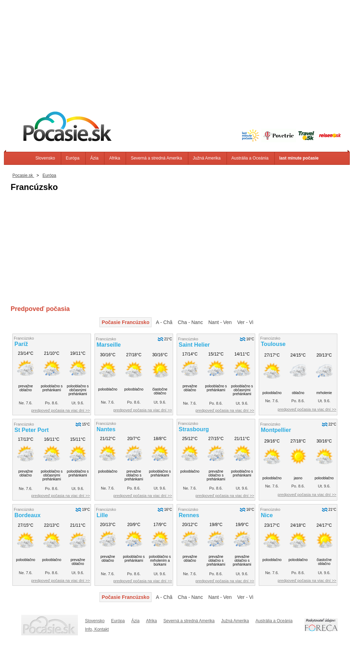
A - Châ (164, 322)
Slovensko (45, 158)
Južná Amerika (207, 158)
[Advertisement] (177, 49)
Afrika (114, 158)
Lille (102, 515)
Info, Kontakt (97, 629)
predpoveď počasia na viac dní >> (60, 410)
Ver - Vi (245, 322)
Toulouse (273, 344)
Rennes (189, 515)
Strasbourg (194, 429)
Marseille (109, 345)
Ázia (94, 158)
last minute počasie (299, 158)
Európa (73, 158)
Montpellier (276, 430)
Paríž (21, 344)
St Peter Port (32, 430)
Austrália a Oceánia (250, 158)
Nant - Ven (220, 322)
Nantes (106, 429)
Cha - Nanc (190, 322)
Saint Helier (194, 345)
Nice (267, 515)
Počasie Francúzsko (125, 322)
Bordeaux (28, 515)
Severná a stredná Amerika (156, 158)
